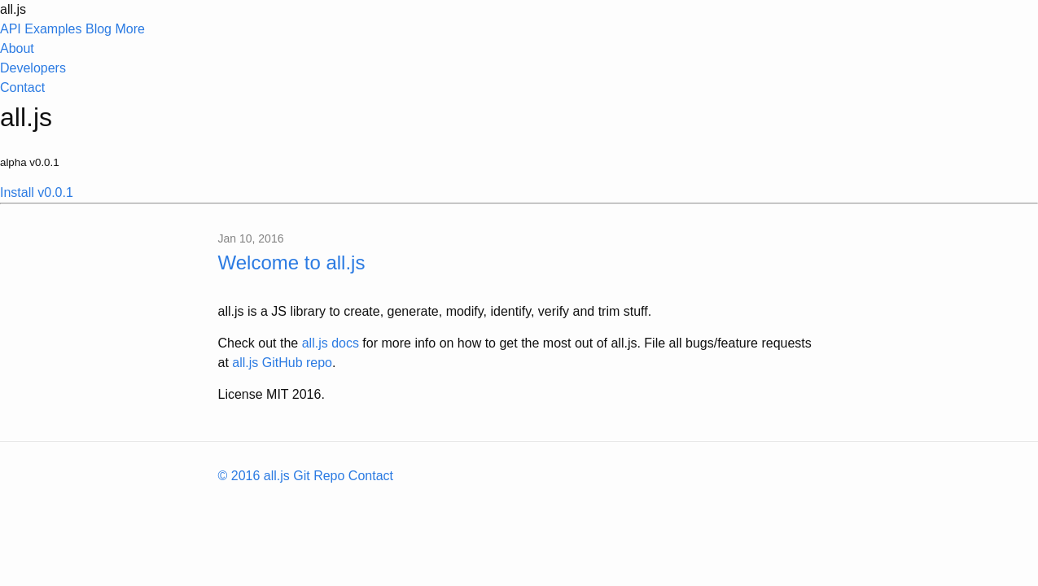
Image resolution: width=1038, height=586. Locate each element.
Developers (33, 68)
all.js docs (330, 343)
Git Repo (318, 476)
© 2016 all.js (254, 476)
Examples (52, 29)
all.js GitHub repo (282, 363)
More (519, 60)
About (17, 48)
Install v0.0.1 (36, 192)
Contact (22, 87)
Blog (98, 29)
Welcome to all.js (292, 262)
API (10, 29)
